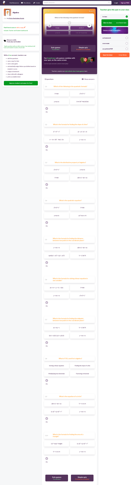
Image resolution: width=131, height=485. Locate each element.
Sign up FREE (125, 3)
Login (116, 3)
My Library (25, 3)
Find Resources (14, 3)
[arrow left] (49, 25)
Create (36, 3)
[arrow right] (89, 25)
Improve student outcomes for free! (20, 83)
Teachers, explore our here (69, 71)
